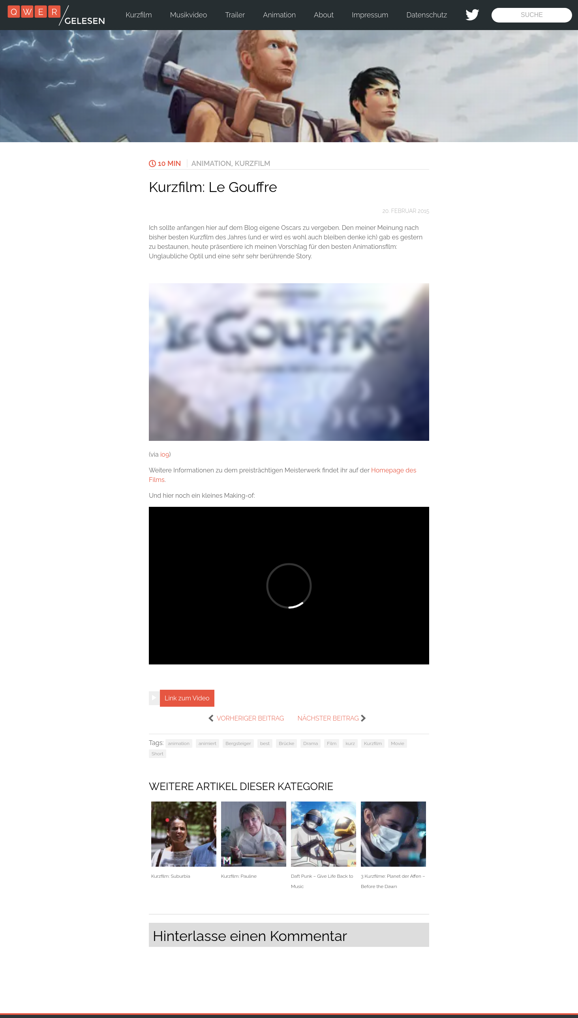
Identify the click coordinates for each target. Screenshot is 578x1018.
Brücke (286, 743)
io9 (164, 454)
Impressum (370, 15)
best (265, 743)
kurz (350, 743)
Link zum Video (187, 698)
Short (157, 753)
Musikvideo (188, 15)
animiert (207, 743)
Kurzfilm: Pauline (253, 840)
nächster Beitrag (327, 718)
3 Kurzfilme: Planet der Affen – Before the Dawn (393, 845)
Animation (279, 15)
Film (331, 743)
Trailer (235, 15)
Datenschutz (427, 15)
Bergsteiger (238, 743)
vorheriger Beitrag (250, 718)
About (324, 15)
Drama (310, 743)
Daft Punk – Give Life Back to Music (323, 845)
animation (179, 743)
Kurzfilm (139, 15)
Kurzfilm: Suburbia (183, 840)
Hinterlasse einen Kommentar (250, 936)
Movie (397, 743)
